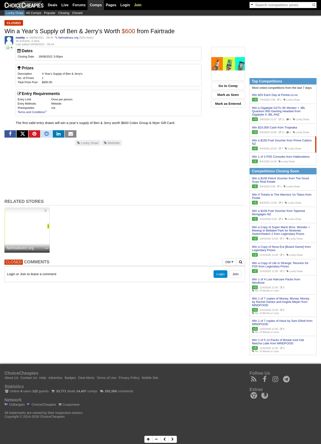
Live (65, 5)
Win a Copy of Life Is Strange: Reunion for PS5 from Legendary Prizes (280, 264)
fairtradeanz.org (68, 37)
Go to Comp (228, 86)
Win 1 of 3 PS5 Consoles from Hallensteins (281, 156)
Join (137, 5)
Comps (96, 5)
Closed (77, 13)
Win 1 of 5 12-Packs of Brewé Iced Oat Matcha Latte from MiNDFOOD (278, 341)
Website (112, 143)
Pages (111, 5)
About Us (11, 378)
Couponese (69, 404)
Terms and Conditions (31, 112)
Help (42, 378)
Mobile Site (150, 378)
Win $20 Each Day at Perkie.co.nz (275, 95)
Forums (79, 5)
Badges (70, 378)
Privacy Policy (129, 378)
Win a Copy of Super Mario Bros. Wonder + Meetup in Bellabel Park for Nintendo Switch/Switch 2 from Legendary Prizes (281, 230)
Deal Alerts (86, 378)
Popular (50, 13)
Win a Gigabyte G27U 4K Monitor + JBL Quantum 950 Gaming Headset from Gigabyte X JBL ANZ (278, 111)
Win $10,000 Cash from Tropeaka (274, 127)
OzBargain (14, 404)
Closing (63, 13)
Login (125, 5)
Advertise (55, 378)
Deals (52, 5)
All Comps (33, 13)
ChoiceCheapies (41, 404)
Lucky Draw (14, 13)
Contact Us (29, 378)
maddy (20, 37)
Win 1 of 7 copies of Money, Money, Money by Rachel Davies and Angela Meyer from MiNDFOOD (280, 302)
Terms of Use (106, 378)
